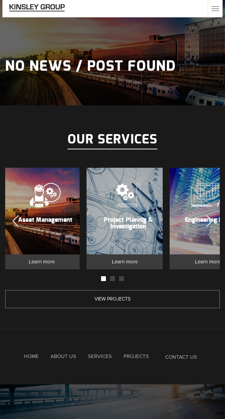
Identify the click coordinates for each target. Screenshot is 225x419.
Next (209, 219)
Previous (15, 219)
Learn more (42, 262)
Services (100, 356)
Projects (136, 356)
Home (31, 356)
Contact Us (181, 357)
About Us (63, 356)
